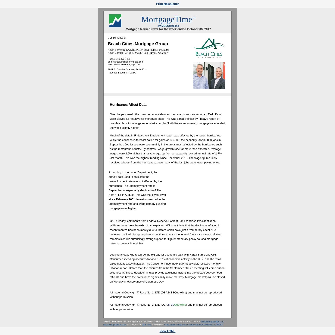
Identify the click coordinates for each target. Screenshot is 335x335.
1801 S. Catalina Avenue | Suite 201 (126, 69)
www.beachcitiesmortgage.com (124, 64)
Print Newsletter (167, 4)
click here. (146, 324)
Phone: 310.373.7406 (119, 59)
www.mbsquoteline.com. (114, 324)
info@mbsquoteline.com (212, 321)
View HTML (167, 331)
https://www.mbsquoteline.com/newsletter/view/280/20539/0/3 (193, 324)
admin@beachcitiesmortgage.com (125, 61)
